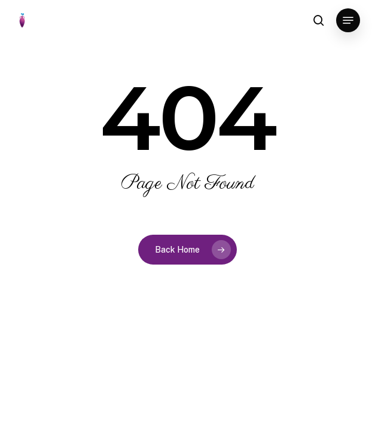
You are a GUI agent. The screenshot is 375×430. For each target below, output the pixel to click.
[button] (348, 20)
